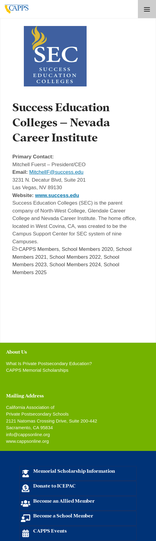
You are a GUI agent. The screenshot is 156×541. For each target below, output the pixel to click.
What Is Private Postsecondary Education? (49, 363)
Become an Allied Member (64, 500)
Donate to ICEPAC (54, 485)
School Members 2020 (87, 249)
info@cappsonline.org (28, 434)
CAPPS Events (50, 530)
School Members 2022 (75, 257)
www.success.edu (57, 195)
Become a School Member (63, 515)
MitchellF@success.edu (56, 172)
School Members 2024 (75, 264)
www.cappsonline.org (27, 441)
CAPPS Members (39, 249)
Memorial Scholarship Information (74, 470)
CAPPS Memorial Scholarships (37, 370)
